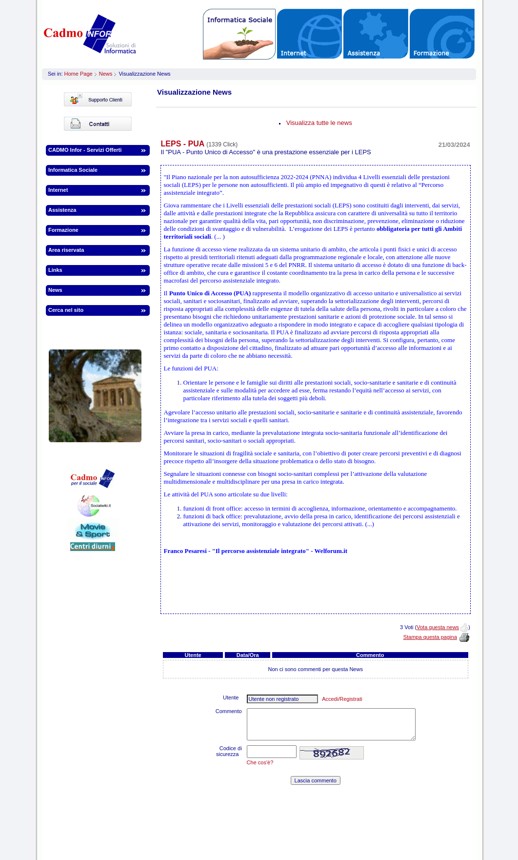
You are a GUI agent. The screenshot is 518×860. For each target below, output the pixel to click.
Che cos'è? (260, 762)
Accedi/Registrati (342, 699)
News (106, 74)
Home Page (78, 74)
